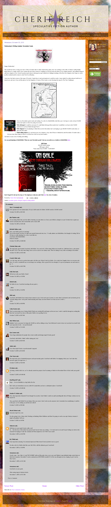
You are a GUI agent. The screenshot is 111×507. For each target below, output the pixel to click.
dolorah (12, 281)
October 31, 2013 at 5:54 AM (17, 327)
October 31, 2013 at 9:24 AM (17, 362)
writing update (31, 200)
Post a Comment (12, 478)
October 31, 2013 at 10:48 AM (17, 374)
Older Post (80, 486)
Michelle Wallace (14, 229)
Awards (72, 35)
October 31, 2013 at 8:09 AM (17, 340)
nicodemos (58, 501)
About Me (38, 35)
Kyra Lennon (13, 332)
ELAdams (12, 368)
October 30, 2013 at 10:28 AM (17, 241)
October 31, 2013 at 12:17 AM (17, 315)
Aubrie (11, 346)
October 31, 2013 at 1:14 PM (17, 420)
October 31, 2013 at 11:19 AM (17, 405)
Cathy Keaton (13, 309)
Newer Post (8, 486)
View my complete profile (96, 56)
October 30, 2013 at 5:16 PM (17, 290)
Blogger (70, 501)
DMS (11, 295)
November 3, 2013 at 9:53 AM (17, 474)
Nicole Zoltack (14, 410)
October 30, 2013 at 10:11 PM (17, 303)
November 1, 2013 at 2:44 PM (17, 434)
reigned (25, 200)
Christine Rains (14, 246)
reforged (20, 200)
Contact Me (97, 35)
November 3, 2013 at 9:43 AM (17, 461)
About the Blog (15, 35)
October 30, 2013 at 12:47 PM (17, 266)
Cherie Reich (102, 44)
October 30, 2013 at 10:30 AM (17, 252)
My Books (54, 35)
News (46, 35)
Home (5, 35)
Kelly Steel (12, 271)
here (69, 140)
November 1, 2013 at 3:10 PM (17, 447)
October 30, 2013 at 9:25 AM (17, 224)
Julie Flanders (13, 217)
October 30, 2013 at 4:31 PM (17, 276)
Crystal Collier (13, 258)
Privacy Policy (28, 35)
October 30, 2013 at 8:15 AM (17, 212)
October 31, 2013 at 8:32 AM (17, 351)
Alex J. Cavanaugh (14, 207)
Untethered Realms (84, 35)
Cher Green (13, 356)
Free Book (63, 35)
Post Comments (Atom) (18, 489)
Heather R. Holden (14, 393)
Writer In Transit (14, 238)
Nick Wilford (13, 320)
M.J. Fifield (12, 439)
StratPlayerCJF (14, 380)
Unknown (12, 425)
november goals (12, 200)
